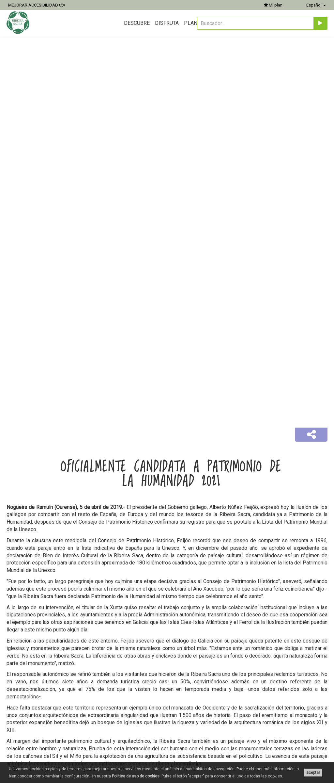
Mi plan (273, 5)
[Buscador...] (255, 23)
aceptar (313, 772)
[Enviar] (320, 23)
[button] (311, 435)
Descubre (137, 23)
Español (316, 5)
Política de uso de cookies (135, 776)
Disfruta (167, 23)
